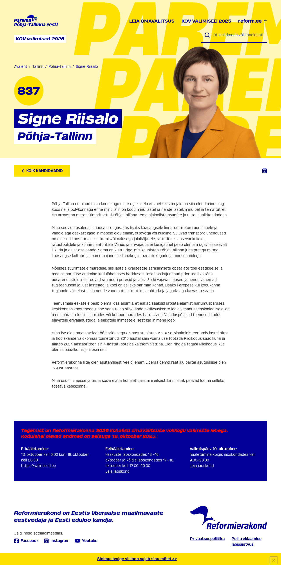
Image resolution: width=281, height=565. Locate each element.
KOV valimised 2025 (206, 21)
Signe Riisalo (87, 66)
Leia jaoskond (117, 471)
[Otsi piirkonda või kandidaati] (238, 35)
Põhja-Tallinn (60, 66)
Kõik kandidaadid (42, 171)
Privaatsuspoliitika (207, 539)
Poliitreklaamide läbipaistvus (246, 542)
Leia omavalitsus (152, 21)
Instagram (57, 541)
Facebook (26, 541)
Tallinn (37, 66)
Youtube (86, 540)
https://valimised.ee (38, 466)
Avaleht (20, 66)
